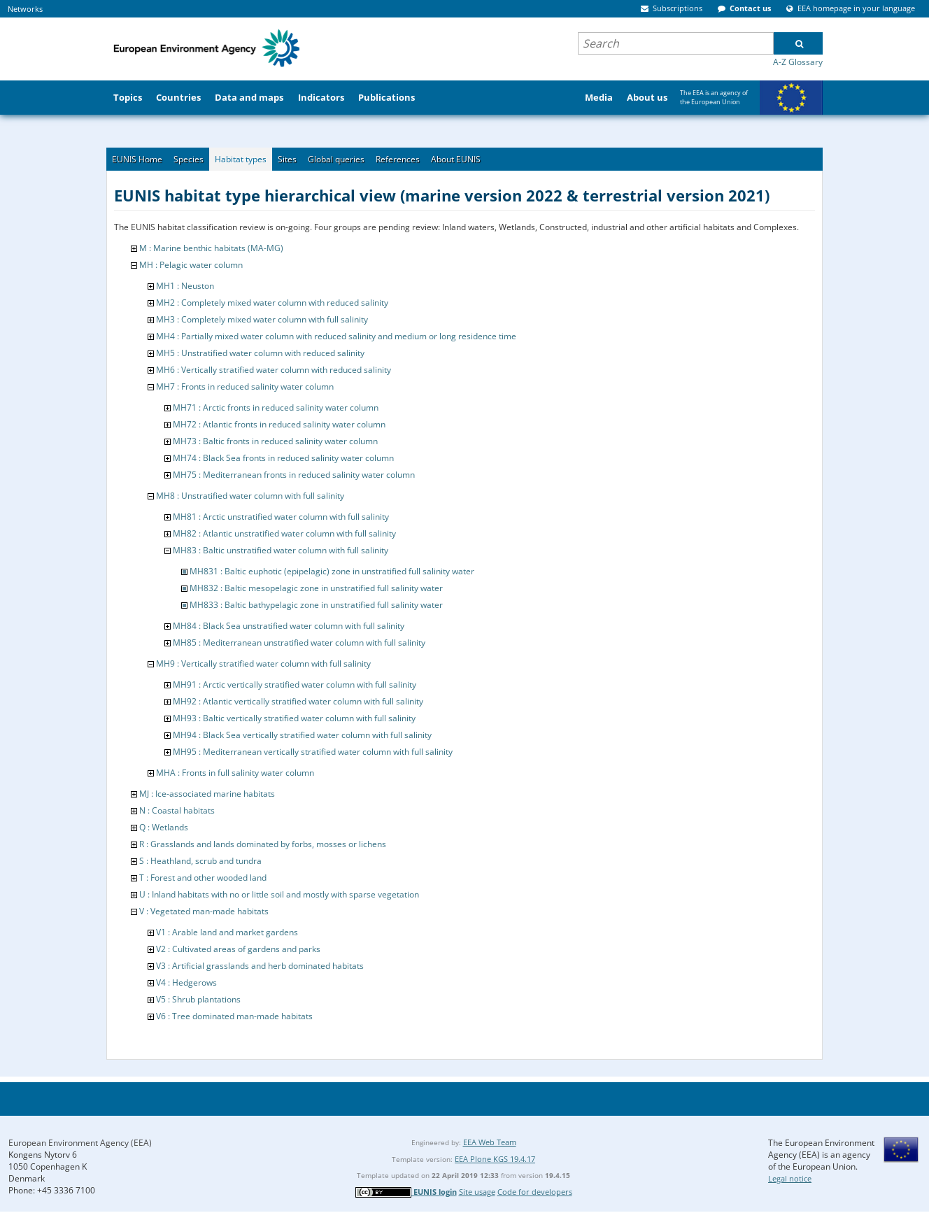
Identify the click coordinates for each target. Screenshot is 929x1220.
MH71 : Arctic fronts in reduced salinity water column (275, 407)
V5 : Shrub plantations (198, 999)
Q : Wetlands (163, 827)
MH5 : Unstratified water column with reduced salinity (260, 353)
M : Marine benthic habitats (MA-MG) (211, 248)
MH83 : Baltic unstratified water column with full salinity (280, 550)
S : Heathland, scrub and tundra (200, 861)
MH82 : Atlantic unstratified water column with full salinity (284, 533)
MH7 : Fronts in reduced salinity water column (245, 386)
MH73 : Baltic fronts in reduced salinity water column (275, 441)
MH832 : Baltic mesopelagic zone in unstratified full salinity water (316, 588)
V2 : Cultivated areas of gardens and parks (238, 949)
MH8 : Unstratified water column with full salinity (250, 496)
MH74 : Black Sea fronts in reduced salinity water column (283, 458)
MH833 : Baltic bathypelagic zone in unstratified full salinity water (316, 605)
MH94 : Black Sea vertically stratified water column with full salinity (302, 735)
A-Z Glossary (798, 62)
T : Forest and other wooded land (203, 878)
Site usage (477, 1191)
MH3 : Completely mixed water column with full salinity (262, 319)
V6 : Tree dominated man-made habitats (234, 1016)
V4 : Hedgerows (186, 982)
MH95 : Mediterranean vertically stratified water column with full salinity (313, 752)
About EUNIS (456, 159)
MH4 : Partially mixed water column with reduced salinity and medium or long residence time (336, 336)
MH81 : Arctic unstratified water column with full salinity (281, 517)
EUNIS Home (137, 159)
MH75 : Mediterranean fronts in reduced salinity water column (294, 475)
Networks (25, 8)
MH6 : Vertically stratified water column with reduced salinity (273, 370)
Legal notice (789, 1178)
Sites (287, 159)
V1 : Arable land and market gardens (227, 932)
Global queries (336, 159)
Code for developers (534, 1191)
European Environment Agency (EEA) (80, 1143)
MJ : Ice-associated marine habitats (207, 794)
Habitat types (241, 159)
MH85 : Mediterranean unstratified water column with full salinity (299, 642)
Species (188, 159)
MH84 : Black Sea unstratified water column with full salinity (288, 626)
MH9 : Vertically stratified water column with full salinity (263, 663)
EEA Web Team (489, 1142)
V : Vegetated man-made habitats (204, 911)
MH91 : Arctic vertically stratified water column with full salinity (294, 684)
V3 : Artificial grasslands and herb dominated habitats (260, 966)
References (398, 159)
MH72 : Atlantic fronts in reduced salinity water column (279, 424)
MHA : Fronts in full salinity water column (235, 773)
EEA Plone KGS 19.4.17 (495, 1159)
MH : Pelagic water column (191, 265)
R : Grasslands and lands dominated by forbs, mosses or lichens (262, 844)
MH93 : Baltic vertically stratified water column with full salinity (294, 718)
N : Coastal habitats (177, 810)
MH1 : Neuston (185, 286)
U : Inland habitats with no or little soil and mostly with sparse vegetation (279, 894)
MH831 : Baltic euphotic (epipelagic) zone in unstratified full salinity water (332, 571)
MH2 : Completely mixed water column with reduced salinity (272, 302)
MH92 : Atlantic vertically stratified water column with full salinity (298, 701)
